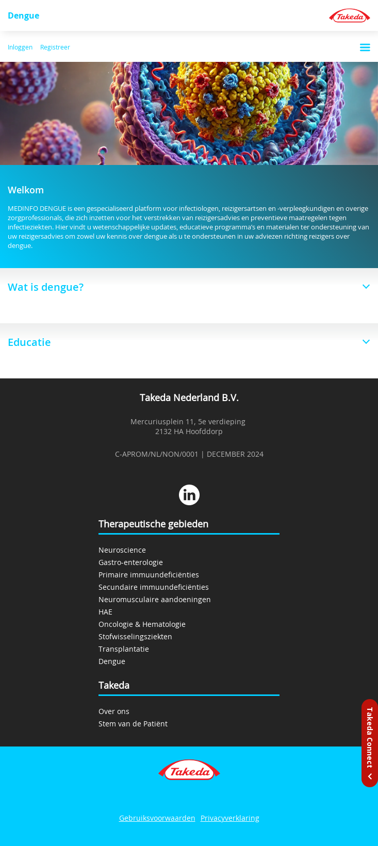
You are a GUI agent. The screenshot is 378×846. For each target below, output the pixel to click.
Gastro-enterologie (130, 562)
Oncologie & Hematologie (142, 624)
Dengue (23, 15)
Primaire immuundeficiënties (148, 574)
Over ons (113, 711)
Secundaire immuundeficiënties (153, 587)
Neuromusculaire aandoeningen (154, 599)
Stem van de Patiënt (133, 723)
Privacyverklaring (230, 818)
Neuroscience (122, 550)
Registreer (55, 47)
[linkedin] (189, 496)
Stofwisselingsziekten (135, 636)
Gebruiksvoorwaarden (157, 818)
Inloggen (20, 47)
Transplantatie (123, 649)
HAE (105, 612)
